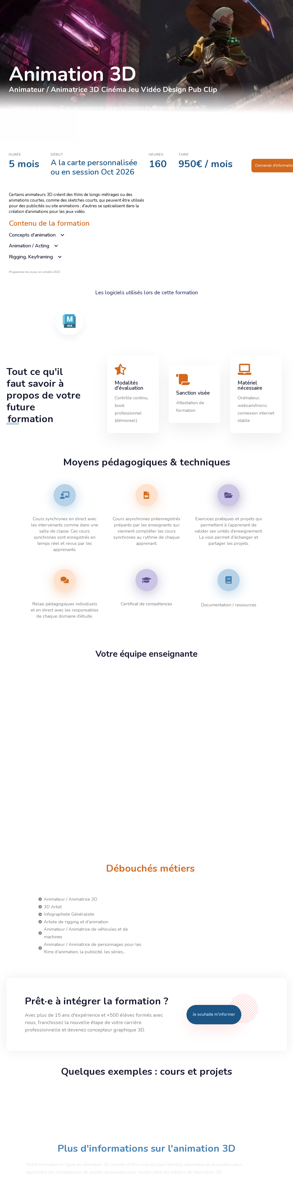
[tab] (78, 235)
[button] (78, 235)
